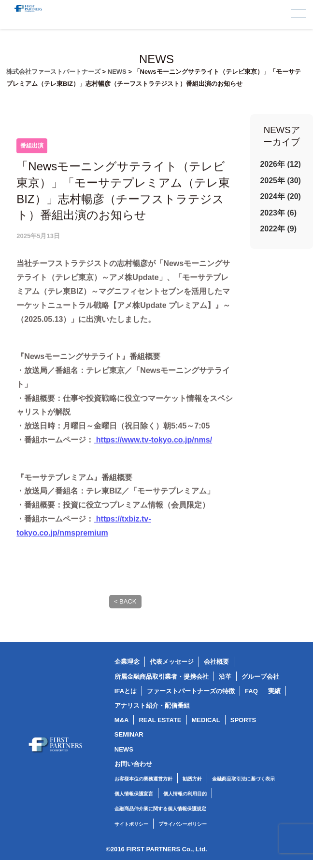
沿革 (225, 676)
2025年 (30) (280, 180)
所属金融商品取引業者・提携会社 (161, 676)
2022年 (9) (278, 229)
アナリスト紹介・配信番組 (152, 705)
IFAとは (125, 691)
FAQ (251, 691)
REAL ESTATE (160, 720)
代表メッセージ (172, 661)
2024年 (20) (280, 196)
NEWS (123, 749)
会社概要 (216, 661)
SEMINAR (128, 734)
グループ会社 (260, 676)
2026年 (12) (280, 164)
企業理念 (127, 661)
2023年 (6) (278, 213)
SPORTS (243, 720)
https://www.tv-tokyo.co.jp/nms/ (153, 453)
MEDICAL (206, 720)
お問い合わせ (133, 763)
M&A (121, 720)
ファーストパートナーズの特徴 (191, 691)
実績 (274, 691)
